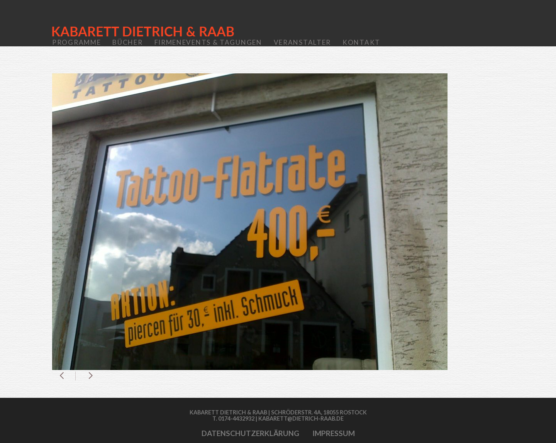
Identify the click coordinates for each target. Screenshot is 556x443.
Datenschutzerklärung (250, 433)
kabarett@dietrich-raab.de (301, 418)
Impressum (333, 433)
